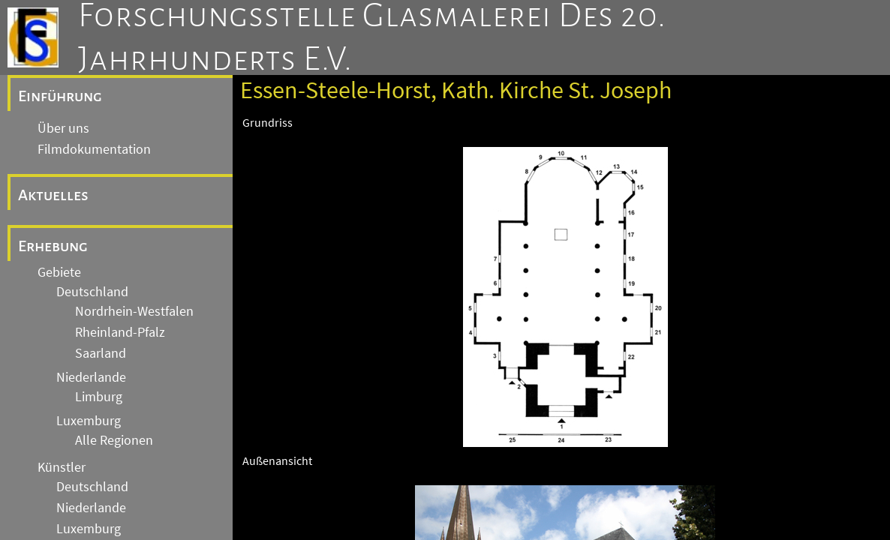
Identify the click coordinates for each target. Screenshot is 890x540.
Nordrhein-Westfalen (134, 311)
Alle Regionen (114, 440)
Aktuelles (53, 195)
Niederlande (91, 377)
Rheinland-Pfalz (120, 332)
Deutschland (92, 292)
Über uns (63, 128)
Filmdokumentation (94, 149)
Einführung (60, 96)
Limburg (98, 396)
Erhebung (53, 246)
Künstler (62, 467)
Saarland (100, 353)
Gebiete (59, 272)
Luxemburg (88, 420)
